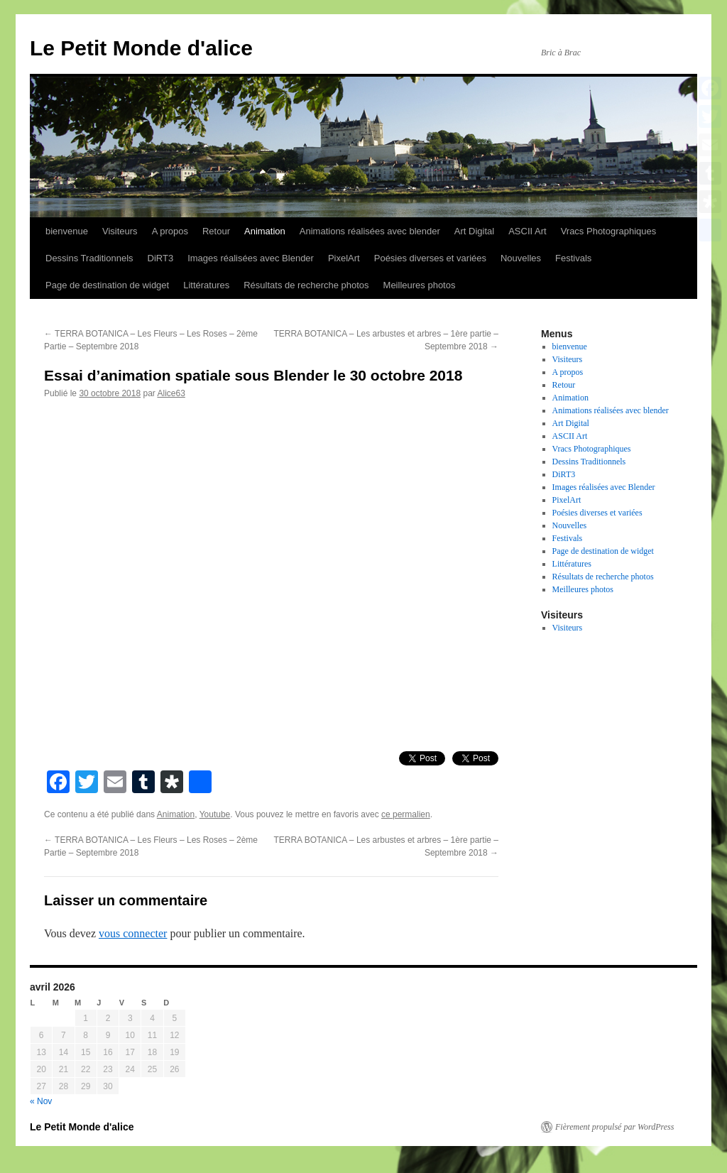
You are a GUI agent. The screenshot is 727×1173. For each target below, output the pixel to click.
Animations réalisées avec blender (370, 231)
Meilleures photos (419, 285)
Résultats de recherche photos (306, 285)
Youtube (215, 814)
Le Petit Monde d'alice (141, 48)
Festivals (573, 258)
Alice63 (171, 393)
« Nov (41, 1101)
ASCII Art (527, 231)
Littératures (206, 285)
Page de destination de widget (107, 285)
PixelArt (344, 258)
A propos (170, 231)
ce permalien (405, 814)
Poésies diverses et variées (430, 258)
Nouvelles (521, 258)
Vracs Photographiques (609, 231)
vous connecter (133, 933)
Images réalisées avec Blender (250, 258)
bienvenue (66, 231)
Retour (216, 231)
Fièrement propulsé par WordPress (614, 1127)
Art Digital (474, 231)
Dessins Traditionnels (89, 258)
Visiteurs (120, 231)
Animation (264, 231)
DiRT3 (161, 258)
